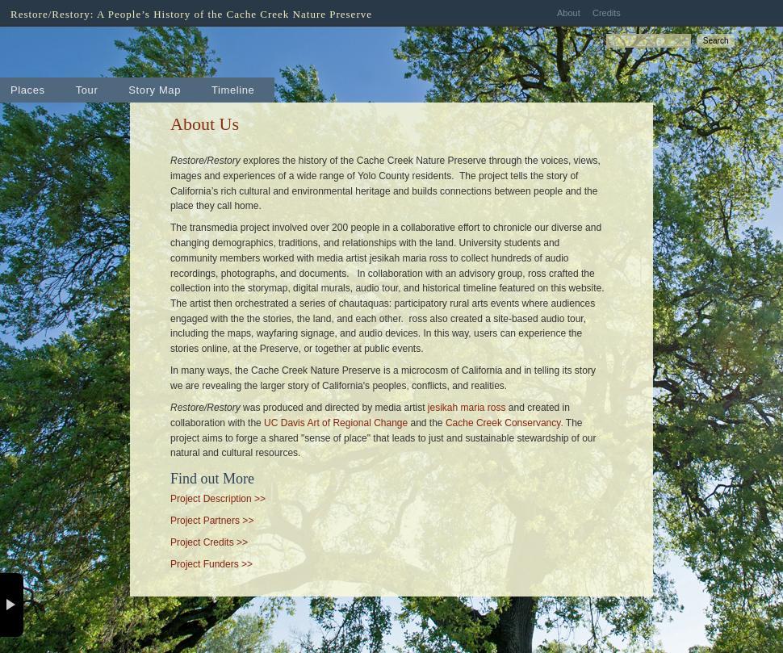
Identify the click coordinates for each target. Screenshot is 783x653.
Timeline (232, 90)
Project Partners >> (211, 520)
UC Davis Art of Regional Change (336, 423)
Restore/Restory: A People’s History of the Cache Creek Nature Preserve (191, 14)
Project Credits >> (209, 542)
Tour (87, 90)
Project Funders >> (211, 564)
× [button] (11, 605)
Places (27, 90)
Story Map (154, 90)
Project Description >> (218, 498)
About (568, 13)
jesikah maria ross (467, 407)
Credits (606, 13)
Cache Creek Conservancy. (504, 423)
